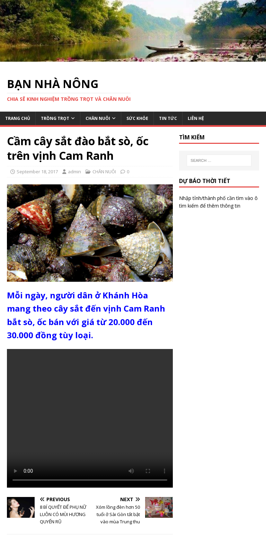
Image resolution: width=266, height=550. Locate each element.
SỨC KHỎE (137, 118)
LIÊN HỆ (196, 118)
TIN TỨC (168, 118)
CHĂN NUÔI (98, 118)
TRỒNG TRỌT (55, 118)
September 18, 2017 (37, 171)
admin (74, 171)
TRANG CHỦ (17, 118)
